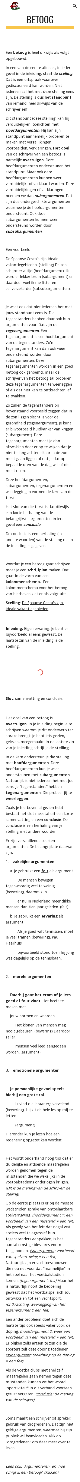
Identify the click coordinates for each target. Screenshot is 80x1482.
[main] (40, 21)
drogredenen (18, 1441)
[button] (5, 6)
